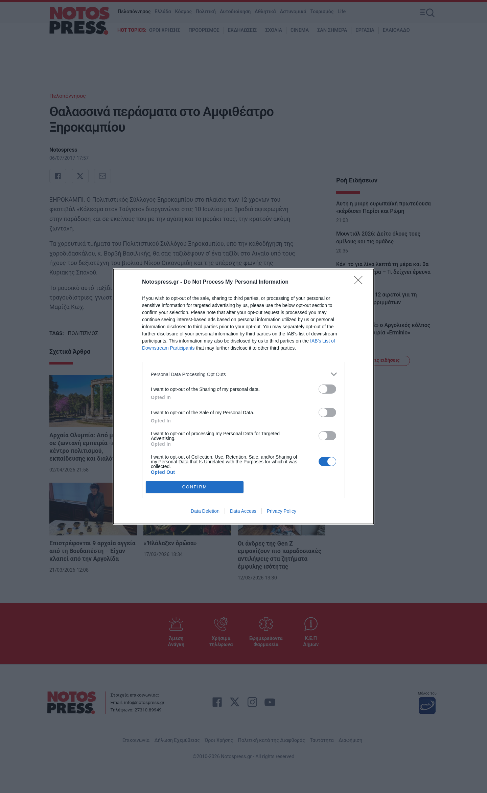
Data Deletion (205, 511)
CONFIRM (194, 487)
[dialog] (243, 396)
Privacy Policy (281, 511)
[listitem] (243, 374)
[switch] (327, 389)
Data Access (243, 511)
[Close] (360, 282)
